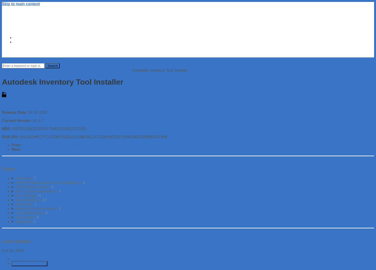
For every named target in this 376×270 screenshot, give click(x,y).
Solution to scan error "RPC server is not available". (66, 145)
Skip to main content (21, 4)
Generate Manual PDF (29, 263)
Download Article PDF (30, 259)
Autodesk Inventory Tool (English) (84, 70)
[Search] (23, 65)
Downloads (122, 70)
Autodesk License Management (29, 70)
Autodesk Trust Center (34, 38)
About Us (22, 42)
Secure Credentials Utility (43, 149)
